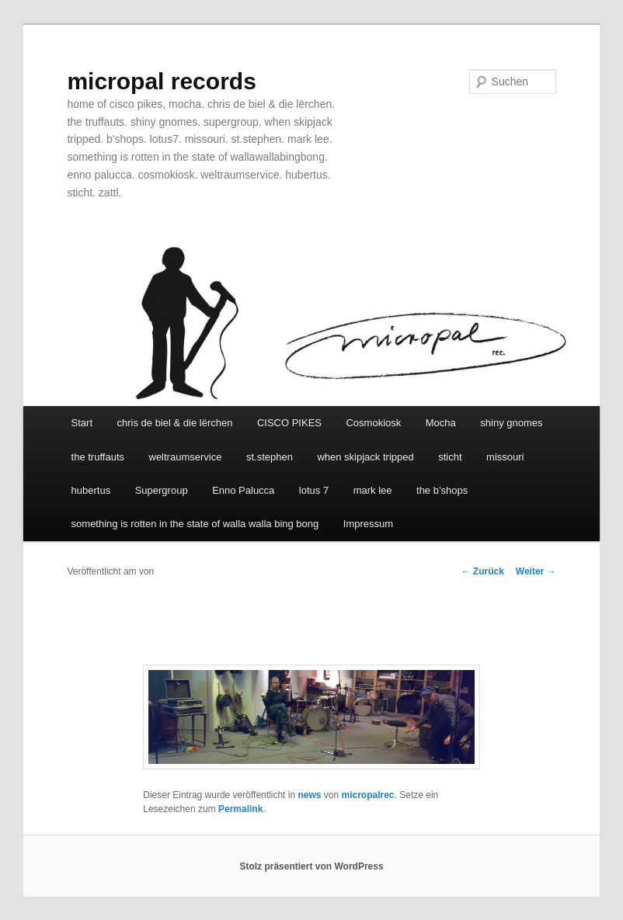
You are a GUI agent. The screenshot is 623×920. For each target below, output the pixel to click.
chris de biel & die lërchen (175, 423)
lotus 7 (314, 490)
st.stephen (269, 457)
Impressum (368, 523)
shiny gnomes (511, 423)
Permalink (240, 809)
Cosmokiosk (373, 423)
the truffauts (97, 457)
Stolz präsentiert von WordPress (311, 866)
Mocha (441, 423)
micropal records (161, 81)
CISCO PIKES (289, 423)
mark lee (372, 490)
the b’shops (442, 490)
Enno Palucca (243, 490)
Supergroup (161, 490)
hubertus (91, 490)
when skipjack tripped (365, 457)
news (309, 795)
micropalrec (367, 795)
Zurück (482, 571)
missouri (505, 457)
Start (81, 423)
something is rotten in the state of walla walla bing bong (195, 523)
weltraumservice (185, 457)
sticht (449, 457)
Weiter (536, 571)
